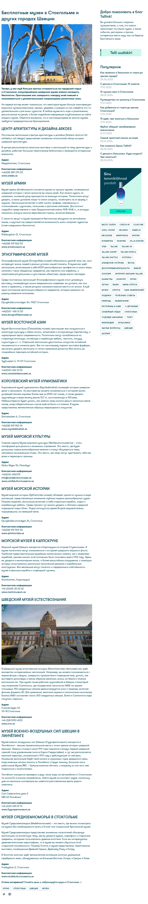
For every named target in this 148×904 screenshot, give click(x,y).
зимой (137, 268)
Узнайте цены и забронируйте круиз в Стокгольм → (42, 882)
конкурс (121, 279)
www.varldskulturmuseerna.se (18, 481)
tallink (114, 246)
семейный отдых (111, 312)
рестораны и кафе (111, 306)
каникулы (107, 279)
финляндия (108, 322)
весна (131, 263)
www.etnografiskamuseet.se (17, 314)
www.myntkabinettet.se (14, 429)
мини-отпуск (130, 284)
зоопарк (106, 273)
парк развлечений (134, 290)
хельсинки (124, 322)
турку (130, 317)
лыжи (115, 284)
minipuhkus (122, 235)
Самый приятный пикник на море (119, 137)
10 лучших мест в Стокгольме (116, 91)
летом (105, 284)
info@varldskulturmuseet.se (16, 477)
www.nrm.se (8, 723)
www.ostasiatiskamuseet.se (16, 373)
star (104, 246)
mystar (136, 235)
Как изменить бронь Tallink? (115, 145)
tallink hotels (128, 252)
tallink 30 (127, 246)
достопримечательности (116, 268)
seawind (121, 241)
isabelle (136, 230)
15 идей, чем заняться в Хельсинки (119, 118)
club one (138, 224)
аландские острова (113, 263)
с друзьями (131, 306)
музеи (45, 888)
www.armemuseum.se (13, 246)
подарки (106, 295)
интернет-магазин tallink (129, 273)
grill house (108, 230)
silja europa (137, 241)
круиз (6, 888)
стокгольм (19, 888)
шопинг (106, 333)
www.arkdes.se (10, 175)
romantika (107, 241)
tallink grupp (109, 252)
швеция (34, 888)
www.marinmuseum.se (14, 592)
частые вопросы (111, 328)
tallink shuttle (110, 257)
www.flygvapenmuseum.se (16, 809)
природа (106, 301)
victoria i (127, 257)
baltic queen (109, 224)
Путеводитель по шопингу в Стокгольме (122, 99)
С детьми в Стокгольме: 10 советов (119, 84)
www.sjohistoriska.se (13, 533)
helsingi (123, 230)
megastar (107, 235)
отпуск (116, 290)
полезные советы (125, 295)
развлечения (122, 301)
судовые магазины (112, 317)
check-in (124, 224)
